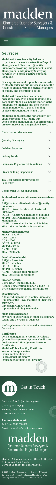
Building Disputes (12, 148)
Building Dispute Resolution (18, 409)
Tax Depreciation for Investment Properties (20, 181)
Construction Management (17, 132)
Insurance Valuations (14, 413)
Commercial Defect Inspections (20, 191)
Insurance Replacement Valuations (22, 164)
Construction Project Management (21, 401)
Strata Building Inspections (17, 172)
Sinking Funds (10, 156)
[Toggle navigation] (6, 42)
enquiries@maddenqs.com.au (27, 428)
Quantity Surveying (13, 140)
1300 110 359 (20, 424)
